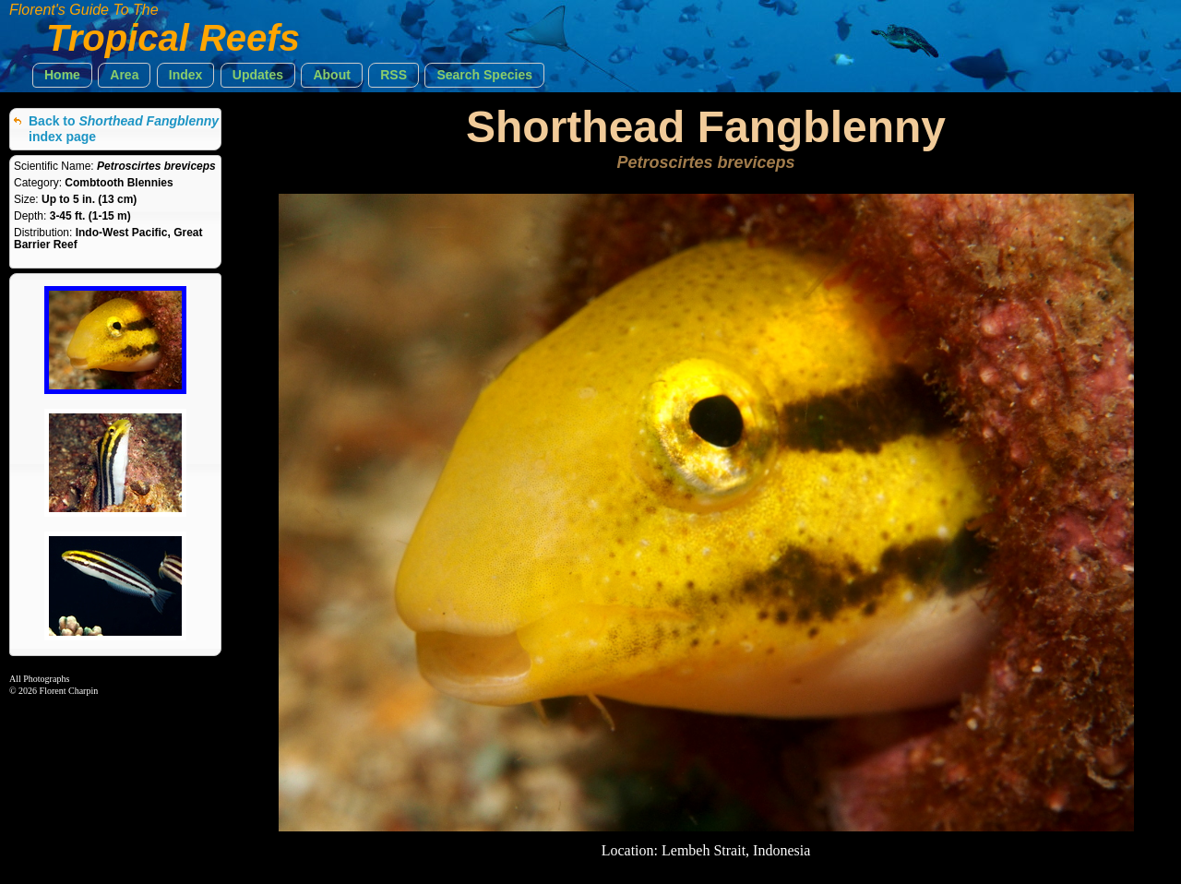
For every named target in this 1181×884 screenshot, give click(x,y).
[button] (62, 75)
